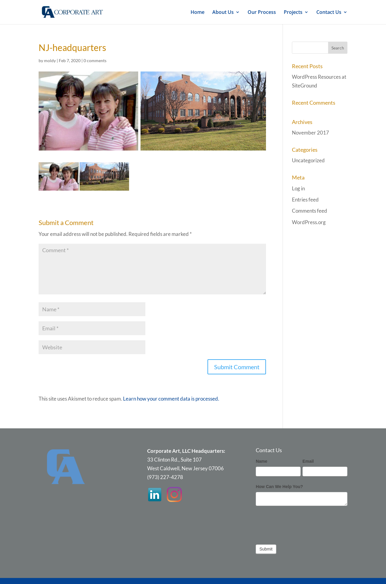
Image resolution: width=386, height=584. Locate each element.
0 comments (95, 60)
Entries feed (305, 199)
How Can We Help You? (279, 486)
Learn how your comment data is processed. (171, 398)
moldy (50, 60)
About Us (223, 12)
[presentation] (301, 523)
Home (197, 12)
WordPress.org (309, 222)
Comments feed (309, 211)
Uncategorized (308, 160)
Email (308, 461)
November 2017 (310, 132)
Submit (266, 549)
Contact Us (328, 12)
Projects (293, 12)
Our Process (262, 12)
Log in (298, 188)
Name (261, 461)
